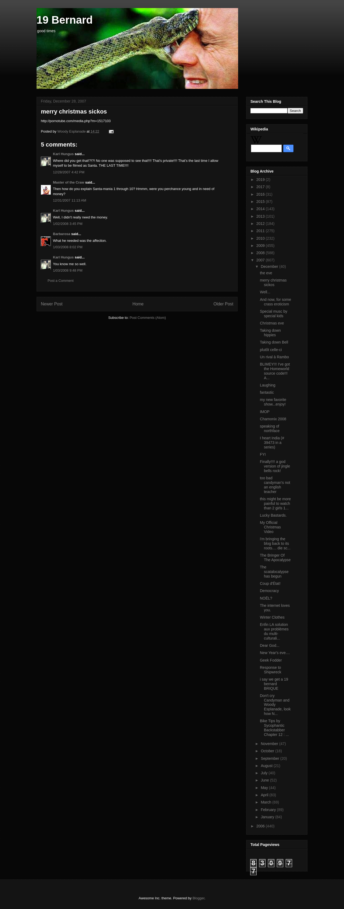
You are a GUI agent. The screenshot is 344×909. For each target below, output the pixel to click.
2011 (261, 231)
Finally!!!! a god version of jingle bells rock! (275, 466)
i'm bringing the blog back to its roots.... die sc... (275, 543)
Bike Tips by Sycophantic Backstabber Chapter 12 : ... (274, 727)
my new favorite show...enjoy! (273, 401)
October (268, 751)
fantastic (267, 392)
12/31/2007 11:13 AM (69, 200)
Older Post (223, 304)
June (265, 780)
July (264, 773)
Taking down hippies (270, 332)
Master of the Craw (68, 182)
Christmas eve (272, 323)
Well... (265, 292)
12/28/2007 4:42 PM (68, 172)
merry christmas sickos (273, 282)
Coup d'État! (270, 583)
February (269, 810)
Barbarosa (61, 234)
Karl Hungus (63, 154)
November (270, 744)
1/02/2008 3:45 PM (68, 224)
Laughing (267, 385)
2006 (261, 826)
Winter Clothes (272, 617)
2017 (261, 187)
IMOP (265, 412)
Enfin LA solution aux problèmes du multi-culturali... (274, 631)
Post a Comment (61, 281)
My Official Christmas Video (270, 527)
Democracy (269, 591)
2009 (261, 245)
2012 (261, 223)
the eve (266, 273)
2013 (261, 216)
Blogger (198, 898)
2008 (261, 253)
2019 (261, 179)
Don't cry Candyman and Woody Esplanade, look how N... (275, 704)
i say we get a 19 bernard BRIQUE (274, 684)
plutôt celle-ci (271, 350)
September (270, 758)
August (267, 766)
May (265, 788)
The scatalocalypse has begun (274, 571)
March (266, 802)
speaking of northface (270, 428)
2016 (261, 194)
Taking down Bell (274, 342)
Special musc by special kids (273, 313)
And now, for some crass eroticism (275, 301)
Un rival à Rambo (274, 357)
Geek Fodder (271, 660)
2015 (261, 201)
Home (138, 304)
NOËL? (266, 598)
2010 (261, 238)
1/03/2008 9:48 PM (68, 270)
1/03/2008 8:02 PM (68, 247)
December (270, 266)
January (268, 817)
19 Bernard (65, 20)
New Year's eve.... (275, 653)
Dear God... (269, 645)
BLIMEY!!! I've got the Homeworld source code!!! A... (275, 371)
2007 (261, 260)
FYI (263, 454)
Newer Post (52, 304)
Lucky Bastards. (273, 515)
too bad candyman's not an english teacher (275, 485)
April (265, 795)
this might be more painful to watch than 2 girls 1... (275, 503)
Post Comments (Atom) (148, 318)
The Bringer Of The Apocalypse (275, 557)
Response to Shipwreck (270, 669)
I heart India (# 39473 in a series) (272, 442)
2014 (261, 209)
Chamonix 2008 (273, 419)
